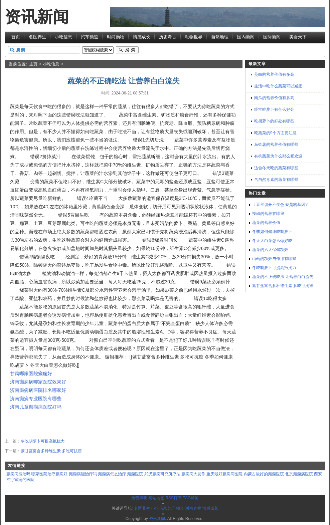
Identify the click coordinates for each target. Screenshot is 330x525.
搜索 (127, 50)
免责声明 (139, 498)
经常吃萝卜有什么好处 (274, 109)
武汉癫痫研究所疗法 (162, 474)
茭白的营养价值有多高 (274, 74)
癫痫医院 (135, 474)
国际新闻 (272, 36)
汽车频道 (89, 36)
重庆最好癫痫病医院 (224, 474)
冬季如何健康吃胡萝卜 (272, 231)
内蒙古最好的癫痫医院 (264, 474)
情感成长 (141, 36)
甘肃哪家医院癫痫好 (31, 373)
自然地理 (219, 36)
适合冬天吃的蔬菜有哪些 (276, 168)
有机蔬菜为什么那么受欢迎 (278, 156)
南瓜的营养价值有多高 (274, 97)
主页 (33, 64)
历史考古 (167, 36)
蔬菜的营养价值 (266, 222)
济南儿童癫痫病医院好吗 (35, 407)
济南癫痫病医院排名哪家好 (38, 390)
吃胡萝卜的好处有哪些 (274, 121)
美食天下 (298, 36)
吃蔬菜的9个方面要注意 (275, 132)
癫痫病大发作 (193, 474)
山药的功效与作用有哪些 (274, 258)
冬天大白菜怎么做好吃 (272, 240)
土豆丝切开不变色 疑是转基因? (280, 204)
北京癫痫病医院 (299, 474)
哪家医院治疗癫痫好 (49, 474)
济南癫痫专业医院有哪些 (35, 398)
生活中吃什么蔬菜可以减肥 (278, 86)
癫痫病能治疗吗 (83, 474)
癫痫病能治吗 (18, 474)
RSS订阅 (173, 498)
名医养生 (37, 36)
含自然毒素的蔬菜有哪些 (276, 179)
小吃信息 (63, 36)
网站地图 (156, 498)
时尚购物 (115, 36)
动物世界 (193, 36)
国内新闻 (246, 36)
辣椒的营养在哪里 (268, 213)
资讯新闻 (37, 17)
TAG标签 (191, 498)
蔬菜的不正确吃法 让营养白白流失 (282, 276)
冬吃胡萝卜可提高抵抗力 (43, 441)
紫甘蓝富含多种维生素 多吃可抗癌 (51, 451)
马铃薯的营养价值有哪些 (276, 144)
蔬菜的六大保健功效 (270, 249)
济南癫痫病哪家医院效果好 (38, 381)
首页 (15, 36)
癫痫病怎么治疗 (112, 474)
